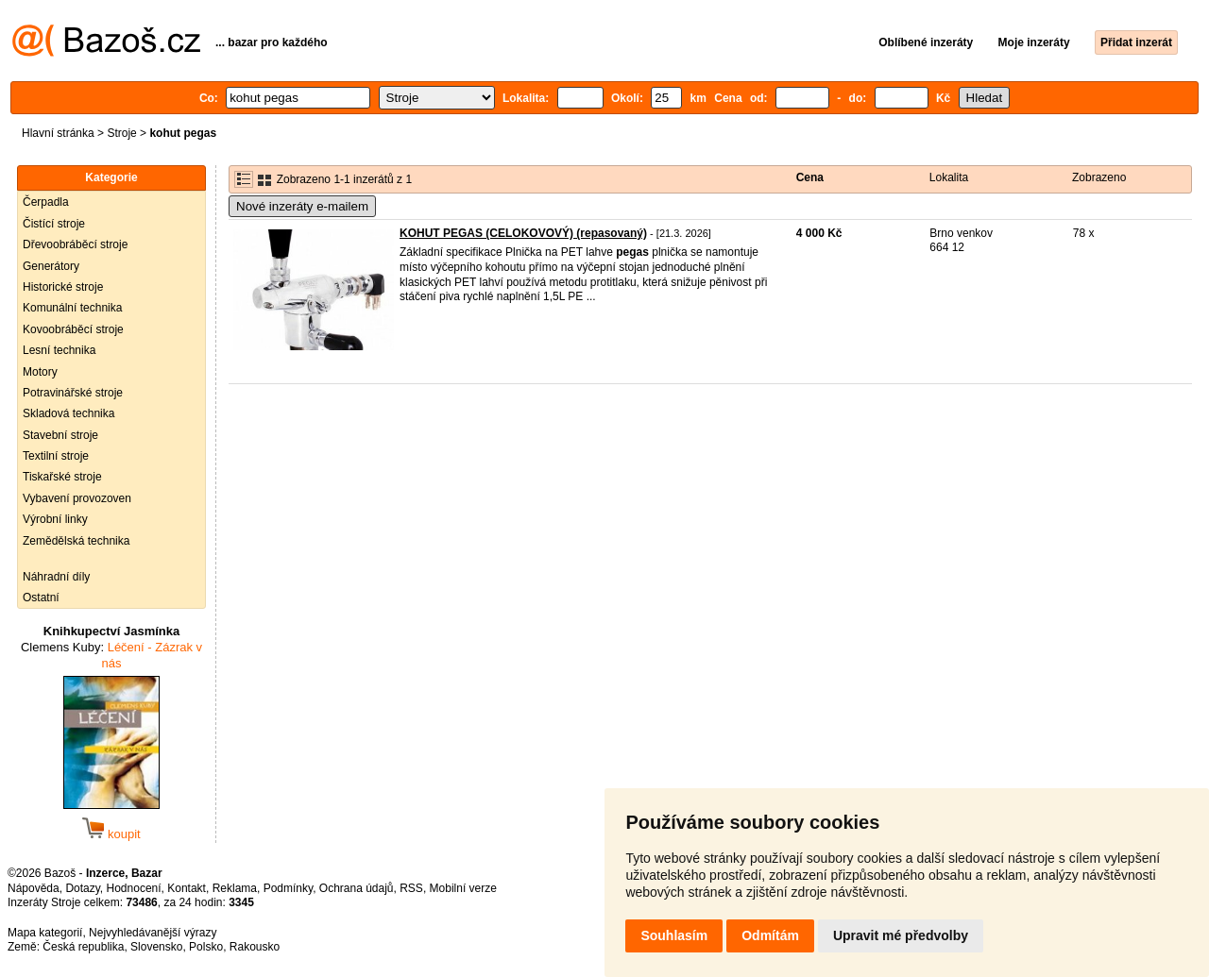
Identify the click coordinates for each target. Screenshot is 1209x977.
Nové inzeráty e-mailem (302, 206)
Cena (810, 177)
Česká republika (83, 946)
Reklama (235, 888)
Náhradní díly (56, 576)
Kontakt (186, 888)
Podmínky (288, 888)
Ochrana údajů (356, 888)
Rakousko (255, 946)
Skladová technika (68, 413)
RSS (411, 888)
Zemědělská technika (76, 540)
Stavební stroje (60, 435)
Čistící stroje (54, 223)
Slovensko (156, 946)
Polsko (206, 946)
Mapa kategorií (45, 932)
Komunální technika (72, 307)
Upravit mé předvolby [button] (900, 935)
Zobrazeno (1099, 177)
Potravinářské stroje (73, 392)
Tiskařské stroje (62, 476)
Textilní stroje (56, 456)
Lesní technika (59, 350)
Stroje (121, 133)
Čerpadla (46, 202)
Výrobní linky (55, 519)
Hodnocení (134, 888)
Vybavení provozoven (77, 498)
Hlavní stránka (58, 133)
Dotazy (82, 888)
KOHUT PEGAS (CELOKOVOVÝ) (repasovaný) (523, 233)
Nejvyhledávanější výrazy (152, 932)
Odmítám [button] (770, 935)
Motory (40, 372)
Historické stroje (63, 287)
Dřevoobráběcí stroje (75, 244)
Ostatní (41, 597)
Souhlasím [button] (673, 935)
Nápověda (34, 888)
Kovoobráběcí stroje (73, 329)
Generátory (51, 266)
